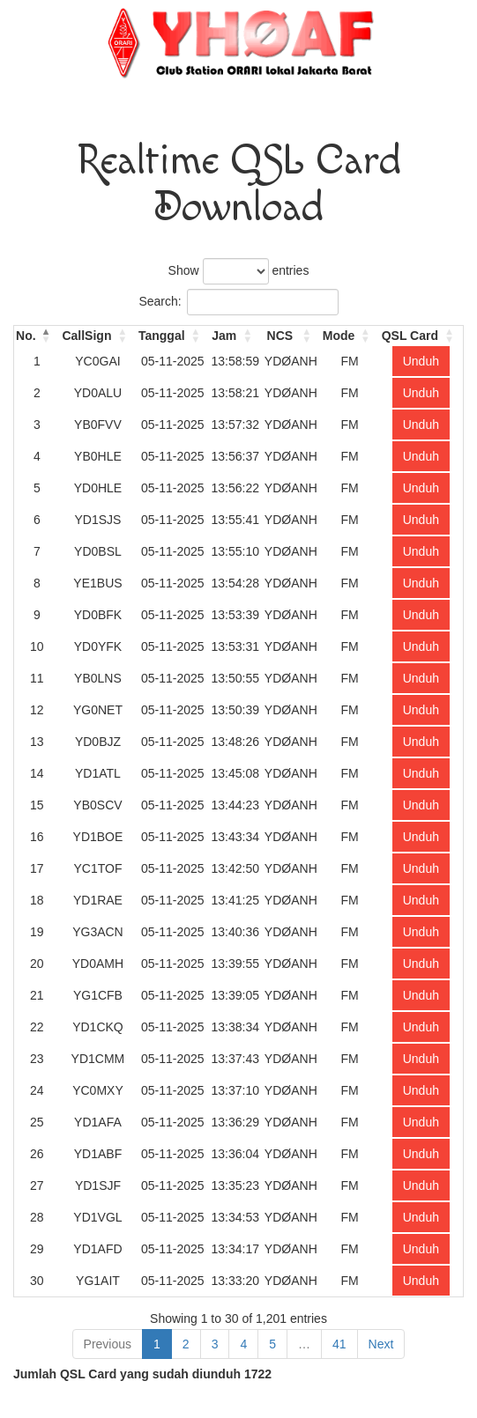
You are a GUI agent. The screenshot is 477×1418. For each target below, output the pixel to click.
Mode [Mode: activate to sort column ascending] (339, 336)
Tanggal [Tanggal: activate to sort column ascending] (161, 336)
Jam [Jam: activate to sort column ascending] (224, 336)
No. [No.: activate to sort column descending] (26, 336)
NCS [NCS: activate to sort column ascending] (280, 336)
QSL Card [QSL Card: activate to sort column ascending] (410, 336)
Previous (107, 1344)
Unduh (421, 361)
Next (381, 1344)
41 (339, 1344)
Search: (238, 302)
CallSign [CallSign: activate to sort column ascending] (86, 336)
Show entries (238, 271)
